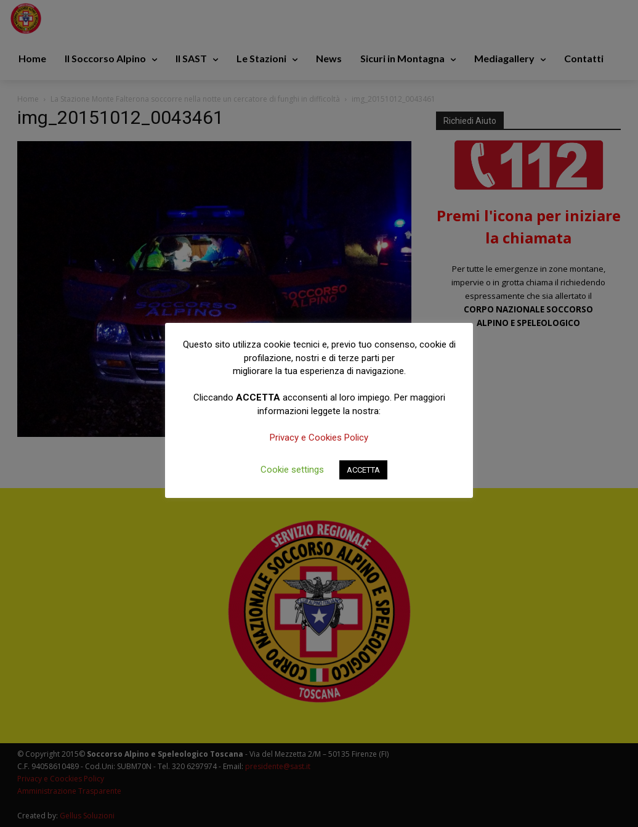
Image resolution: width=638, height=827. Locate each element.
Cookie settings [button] (292, 469)
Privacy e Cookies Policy (319, 437)
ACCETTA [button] (363, 470)
